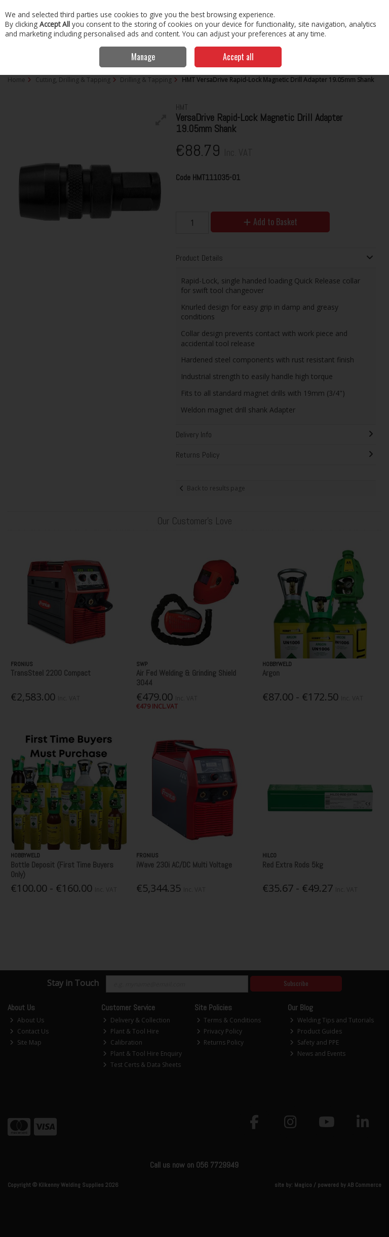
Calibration (122, 1042)
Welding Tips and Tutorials (332, 1020)
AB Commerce (364, 1185)
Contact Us (29, 1031)
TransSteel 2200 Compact (51, 673)
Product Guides (316, 1031)
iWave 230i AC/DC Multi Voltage (184, 864)
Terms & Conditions (229, 1020)
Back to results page (216, 488)
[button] (161, 120)
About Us (27, 1020)
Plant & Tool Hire (131, 1031)
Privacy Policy (220, 1031)
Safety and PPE (314, 1042)
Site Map (26, 1042)
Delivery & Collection (136, 1020)
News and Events (317, 1053)
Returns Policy (220, 1042)
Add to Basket (270, 222)
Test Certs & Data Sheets (142, 1064)
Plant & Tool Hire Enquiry (142, 1053)
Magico (303, 1185)
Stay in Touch (73, 983)
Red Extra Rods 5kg (292, 864)
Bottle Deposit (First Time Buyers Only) (62, 869)
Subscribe (296, 983)
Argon (271, 673)
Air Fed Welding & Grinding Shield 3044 (186, 678)
